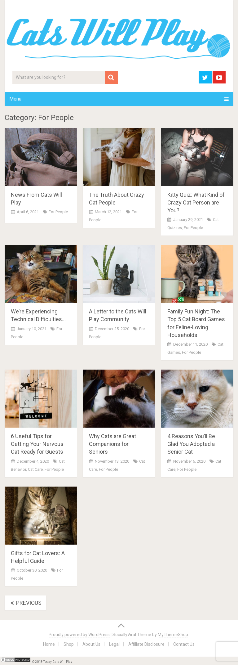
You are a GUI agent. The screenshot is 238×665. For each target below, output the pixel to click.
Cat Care (35, 469)
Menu (15, 99)
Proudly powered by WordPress (79, 634)
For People (58, 211)
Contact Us (184, 644)
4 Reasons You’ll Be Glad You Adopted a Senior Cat (191, 444)
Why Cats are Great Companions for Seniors (112, 444)
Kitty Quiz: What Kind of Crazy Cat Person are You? (196, 202)
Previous (25, 603)
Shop (69, 644)
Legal (114, 644)
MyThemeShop (173, 634)
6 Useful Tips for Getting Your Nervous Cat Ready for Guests (37, 444)
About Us (91, 644)
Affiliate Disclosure (146, 644)
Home (49, 644)
